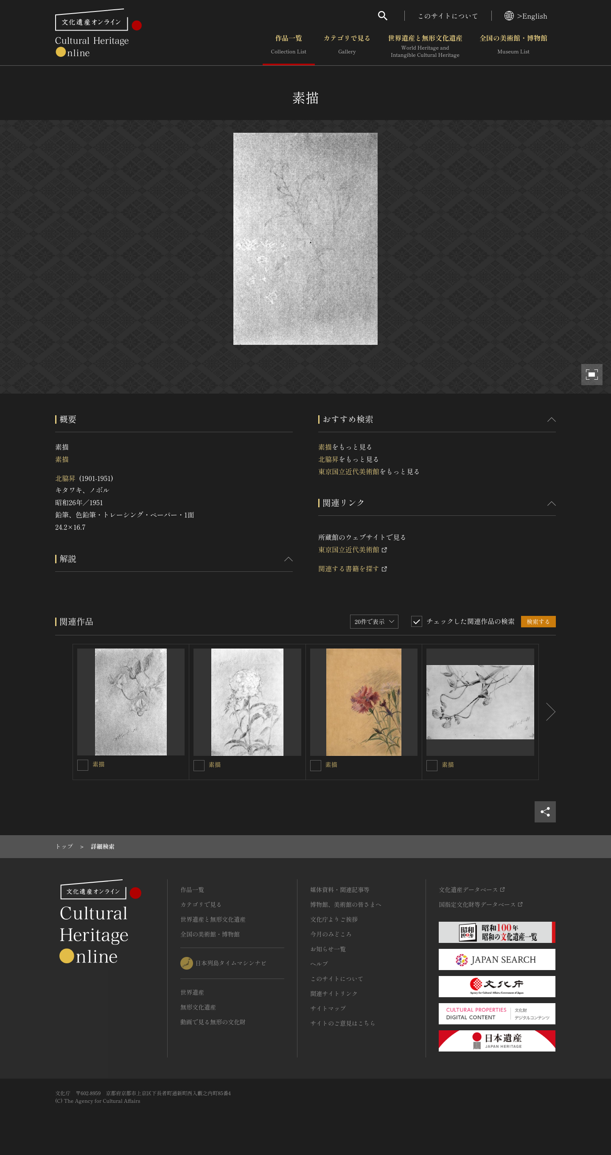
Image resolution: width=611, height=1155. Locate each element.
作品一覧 (288, 46)
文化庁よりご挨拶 (334, 919)
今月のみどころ (331, 934)
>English (525, 16)
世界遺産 (192, 992)
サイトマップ (328, 1008)
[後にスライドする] (547, 712)
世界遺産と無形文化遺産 (425, 46)
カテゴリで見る (347, 46)
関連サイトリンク (334, 993)
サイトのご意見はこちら (343, 1023)
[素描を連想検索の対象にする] (82, 765)
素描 (62, 459)
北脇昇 (65, 478)
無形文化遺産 (198, 1007)
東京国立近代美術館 (348, 471)
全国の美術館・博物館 (513, 46)
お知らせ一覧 (328, 949)
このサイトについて (448, 16)
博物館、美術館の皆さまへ (345, 904)
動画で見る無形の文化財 (213, 1022)
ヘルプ (319, 963)
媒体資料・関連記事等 (340, 889)
